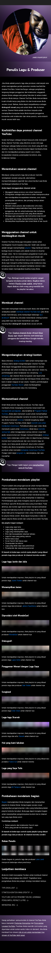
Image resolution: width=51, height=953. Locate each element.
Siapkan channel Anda (22, 333)
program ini (21, 453)
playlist (28, 248)
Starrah (21, 736)
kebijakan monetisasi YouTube (33, 450)
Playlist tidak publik (23, 283)
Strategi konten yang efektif (16, 892)
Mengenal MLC (8, 905)
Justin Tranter (17, 581)
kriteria (20, 420)
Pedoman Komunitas (22, 923)
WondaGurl (13, 635)
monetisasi (24, 429)
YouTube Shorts (18, 385)
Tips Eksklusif (8, 888)
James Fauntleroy (39, 57)
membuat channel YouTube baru (28, 312)
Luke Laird (40, 859)
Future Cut (13, 762)
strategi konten (19, 361)
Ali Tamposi (16, 787)
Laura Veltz (16, 660)
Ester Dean (16, 711)
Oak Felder (26, 685)
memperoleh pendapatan (11, 411)
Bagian (4, 802)
